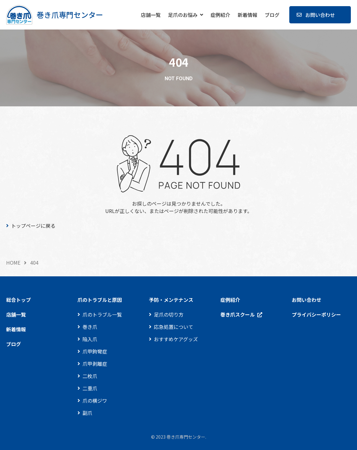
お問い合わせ (320, 14)
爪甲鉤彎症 (94, 351)
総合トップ (18, 299)
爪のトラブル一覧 (102, 314)
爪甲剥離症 (94, 363)
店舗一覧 (151, 14)
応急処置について (173, 326)
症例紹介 (220, 14)
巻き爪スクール (237, 314)
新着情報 (247, 14)
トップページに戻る (33, 225)
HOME (13, 262)
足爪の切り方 (168, 314)
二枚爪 (89, 376)
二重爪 (89, 388)
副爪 (87, 412)
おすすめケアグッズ (176, 339)
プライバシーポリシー (316, 314)
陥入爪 (89, 339)
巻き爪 (89, 326)
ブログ (272, 14)
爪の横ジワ (94, 400)
